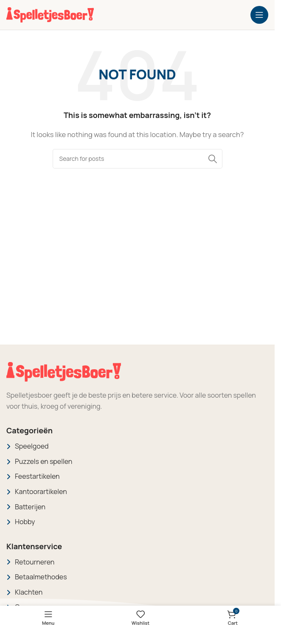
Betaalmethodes (41, 576)
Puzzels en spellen (43, 461)
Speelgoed (32, 446)
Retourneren (34, 562)
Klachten (28, 592)
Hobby (25, 521)
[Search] (137, 158)
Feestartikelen (37, 476)
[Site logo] (50, 14)
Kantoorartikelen (41, 491)
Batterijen (30, 506)
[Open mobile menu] (259, 14)
